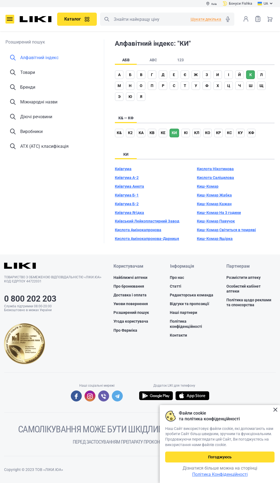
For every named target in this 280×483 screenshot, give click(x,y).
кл (196, 133)
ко (207, 133)
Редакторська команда (191, 295)
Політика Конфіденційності (220, 474)
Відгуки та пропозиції (189, 304)
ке (163, 133)
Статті (175, 286)
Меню (9, 19)
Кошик (270, 19)
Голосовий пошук (227, 19)
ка (141, 133)
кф (251, 133)
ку (240, 133)
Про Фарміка (125, 330)
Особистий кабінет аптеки (243, 288)
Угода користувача (130, 321)
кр (218, 133)
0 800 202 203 (30, 298)
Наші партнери (183, 312)
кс (229, 133)
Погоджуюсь (220, 457)
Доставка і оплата (130, 295)
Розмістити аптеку (243, 277)
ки (174, 133)
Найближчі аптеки (130, 277)
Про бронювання (128, 286)
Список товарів (258, 18)
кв (152, 133)
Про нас (177, 277)
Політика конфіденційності (186, 324)
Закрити (275, 410)
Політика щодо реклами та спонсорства (248, 302)
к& (119, 133)
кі (186, 133)
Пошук (106, 19)
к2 (130, 133)
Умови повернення (130, 304)
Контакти (178, 335)
